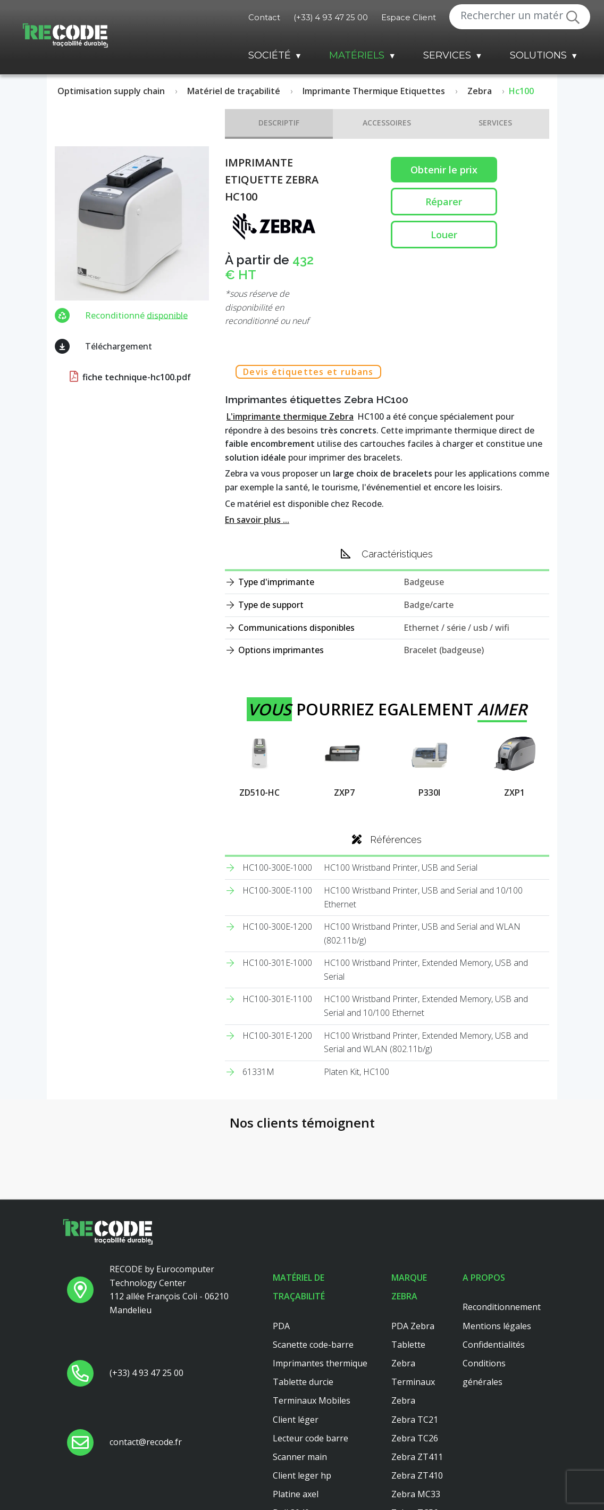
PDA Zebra (412, 1326)
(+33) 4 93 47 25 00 (330, 17)
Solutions (538, 55)
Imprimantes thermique (320, 1363)
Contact (264, 17)
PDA (281, 1326)
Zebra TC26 (414, 1438)
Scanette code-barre (313, 1344)
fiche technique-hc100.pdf (129, 377)
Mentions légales (497, 1326)
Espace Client (408, 17)
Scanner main (300, 1457)
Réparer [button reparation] (443, 201)
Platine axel (295, 1494)
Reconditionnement (502, 1307)
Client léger (295, 1419)
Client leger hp (302, 1475)
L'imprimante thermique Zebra (290, 416)
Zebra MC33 (415, 1494)
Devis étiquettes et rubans (308, 372)
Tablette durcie (303, 1382)
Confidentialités (494, 1344)
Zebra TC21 (414, 1419)
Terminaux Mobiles (311, 1400)
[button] (8, 1184)
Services (447, 55)
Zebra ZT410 (417, 1475)
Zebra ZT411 (417, 1457)
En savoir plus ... (257, 519)
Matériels (356, 55)
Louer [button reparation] (444, 234)
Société (269, 55)
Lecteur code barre (310, 1438)
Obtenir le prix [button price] (443, 169)
